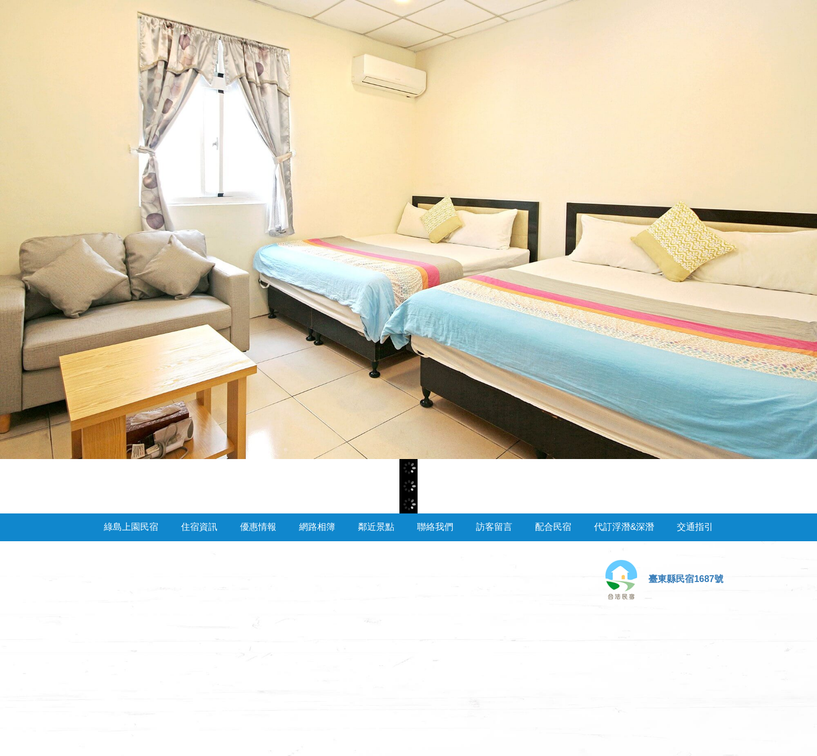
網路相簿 (317, 527)
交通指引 (695, 527)
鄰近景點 (376, 527)
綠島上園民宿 (131, 527)
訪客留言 (494, 527)
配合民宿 (553, 527)
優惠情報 (258, 527)
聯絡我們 (435, 527)
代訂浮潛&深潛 (624, 527)
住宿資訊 (199, 527)
